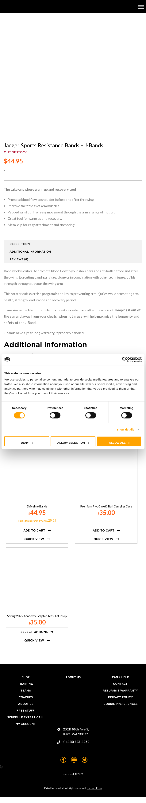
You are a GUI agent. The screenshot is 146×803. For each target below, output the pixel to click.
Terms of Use (94, 794)
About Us (25, 709)
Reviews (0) (19, 265)
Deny (25, 442)
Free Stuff (26, 716)
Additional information (30, 257)
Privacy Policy (120, 703)
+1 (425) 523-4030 (76, 748)
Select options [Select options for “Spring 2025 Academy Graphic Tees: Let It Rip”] (34, 638)
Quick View (34, 545)
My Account (26, 729)
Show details (125, 429)
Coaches (26, 703)
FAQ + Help (120, 683)
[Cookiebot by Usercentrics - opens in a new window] (125, 359)
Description (20, 249)
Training (25, 689)
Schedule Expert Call (25, 723)
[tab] (73, 250)
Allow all (117, 442)
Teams (26, 696)
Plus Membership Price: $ (37, 526)
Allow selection (71, 442)
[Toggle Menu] (141, 7)
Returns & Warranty (120, 696)
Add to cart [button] (34, 536)
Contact (120, 689)
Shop (26, 683)
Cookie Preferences (120, 709)
